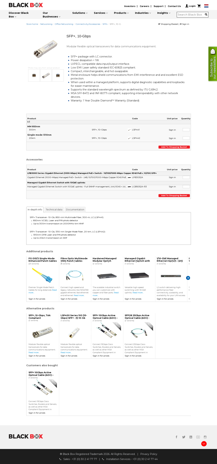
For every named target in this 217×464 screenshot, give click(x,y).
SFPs (104, 24)
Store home (32, 24)
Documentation (75, 209)
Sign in (184, 24)
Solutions (78, 12)
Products (120, 12)
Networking (46, 24)
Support (158, 6)
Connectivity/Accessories (87, 24)
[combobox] (191, 14)
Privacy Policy (148, 454)
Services (99, 12)
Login (190, 6)
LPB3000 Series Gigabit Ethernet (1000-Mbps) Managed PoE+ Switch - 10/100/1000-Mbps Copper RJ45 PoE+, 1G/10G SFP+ (92, 173)
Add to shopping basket (174, 147)
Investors (129, 6)
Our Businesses (50, 14)
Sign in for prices (37, 298)
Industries (142, 12)
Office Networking (64, 24)
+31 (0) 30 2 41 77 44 (145, 459)
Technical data (54, 209)
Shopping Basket (168, 24)
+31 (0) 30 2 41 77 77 (84, 459)
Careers (144, 6)
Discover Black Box (19, 14)
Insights (162, 12)
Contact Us (174, 6)
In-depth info (35, 209)
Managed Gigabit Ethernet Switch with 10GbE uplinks (56, 182)
